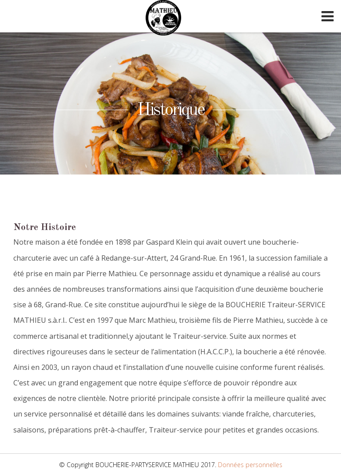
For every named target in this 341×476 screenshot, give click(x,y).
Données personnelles (250, 464)
